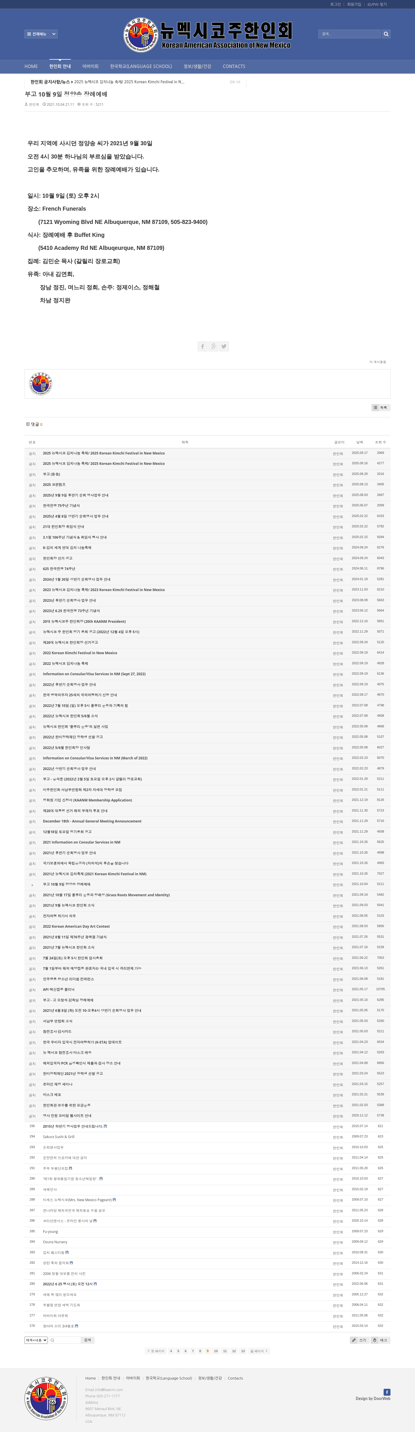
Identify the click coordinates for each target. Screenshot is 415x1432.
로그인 (335, 4)
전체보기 (41, 34)
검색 (87, 1339)
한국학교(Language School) (141, 66)
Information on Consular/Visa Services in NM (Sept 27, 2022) (94, 673)
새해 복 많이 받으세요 (60, 1294)
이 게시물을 (377, 362)
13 (243, 1351)
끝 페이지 (259, 1351)
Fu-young (50, 1231)
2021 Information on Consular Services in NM (81, 842)
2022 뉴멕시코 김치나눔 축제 (65, 663)
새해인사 (50, 1189)
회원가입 (354, 4)
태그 (379, 1340)
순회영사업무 (53, 1147)
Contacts (234, 66)
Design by (373, 1399)
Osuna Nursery (55, 1241)
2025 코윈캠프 (54, 484)
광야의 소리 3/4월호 (58, 1326)
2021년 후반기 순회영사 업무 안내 (69, 852)
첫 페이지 (156, 1351)
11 (225, 1351)
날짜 (359, 442)
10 (216, 1351)
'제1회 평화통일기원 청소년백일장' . (71, 1178)
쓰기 (358, 1340)
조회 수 (380, 442)
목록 (379, 407)
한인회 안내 (60, 64)
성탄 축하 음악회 (56, 1263)
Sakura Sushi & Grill (58, 1136)
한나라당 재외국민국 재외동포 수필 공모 (74, 1210)
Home (31, 66)
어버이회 (90, 66)
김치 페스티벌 (54, 1252)
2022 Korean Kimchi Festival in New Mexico (80, 652)
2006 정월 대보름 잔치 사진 (64, 1273)
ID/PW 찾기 (377, 4)
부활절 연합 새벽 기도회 (61, 1305)
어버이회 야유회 (55, 1315)
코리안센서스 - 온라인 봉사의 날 (68, 1220)
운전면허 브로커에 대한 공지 (65, 1157)
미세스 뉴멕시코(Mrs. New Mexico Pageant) (77, 1199)
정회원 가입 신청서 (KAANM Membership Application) (87, 800)
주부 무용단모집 (55, 1168)
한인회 (34, 104)
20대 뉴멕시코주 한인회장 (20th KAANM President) (84, 621)
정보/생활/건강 (197, 66)
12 (234, 1351)
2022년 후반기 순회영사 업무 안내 (69, 684)
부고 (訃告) (51, 474)
